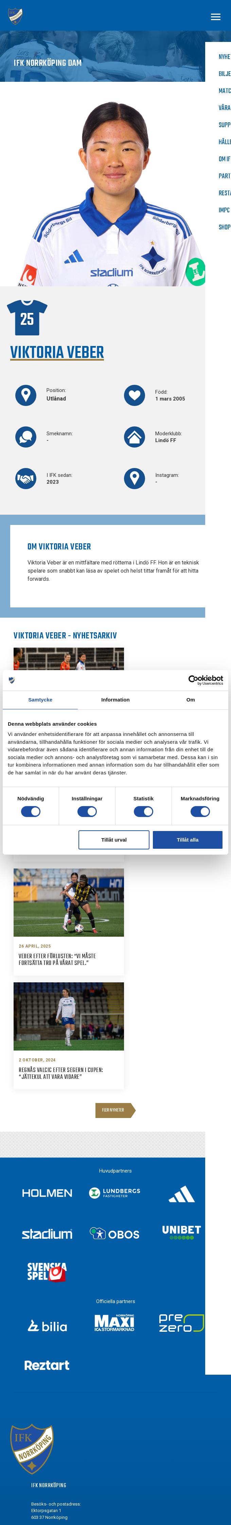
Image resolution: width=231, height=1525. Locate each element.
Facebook (54, 1421)
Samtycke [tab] (40, 700)
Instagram (55, 1434)
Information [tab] (115, 700)
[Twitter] (35, 1447)
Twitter (51, 1446)
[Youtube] (35, 1459)
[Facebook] (35, 1421)
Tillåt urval (114, 840)
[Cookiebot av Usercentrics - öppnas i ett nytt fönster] (193, 680)
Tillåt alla (187, 840)
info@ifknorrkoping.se (68, 1368)
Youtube (53, 1459)
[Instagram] (35, 1434)
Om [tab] (190, 700)
